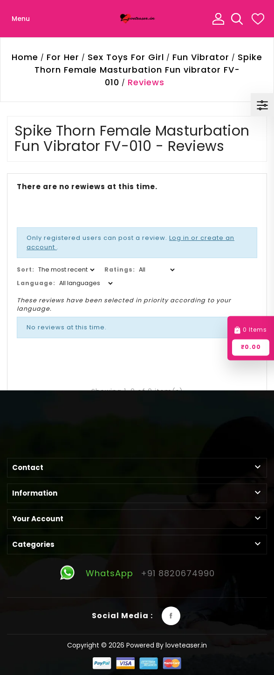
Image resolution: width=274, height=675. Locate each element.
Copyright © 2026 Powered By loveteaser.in (137, 645)
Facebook (171, 615)
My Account (218, 18)
